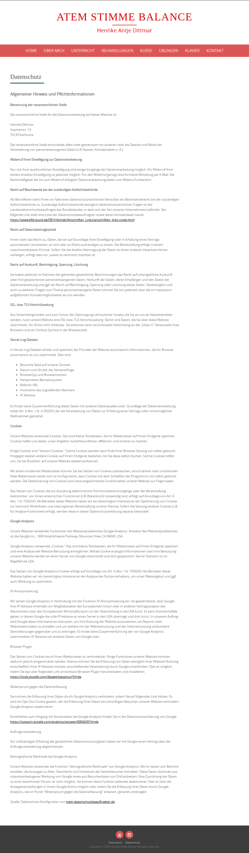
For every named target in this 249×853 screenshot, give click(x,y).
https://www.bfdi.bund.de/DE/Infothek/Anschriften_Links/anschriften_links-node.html (72, 220)
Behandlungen (117, 50)
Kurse (146, 50)
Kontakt (215, 50)
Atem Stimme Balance (125, 17)
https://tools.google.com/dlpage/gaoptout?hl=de (45, 677)
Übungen (168, 50)
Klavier (192, 50)
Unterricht (83, 50)
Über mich (54, 50)
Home (31, 50)
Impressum (115, 842)
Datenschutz (132, 842)
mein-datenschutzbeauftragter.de (90, 802)
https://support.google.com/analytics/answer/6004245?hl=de (54, 722)
